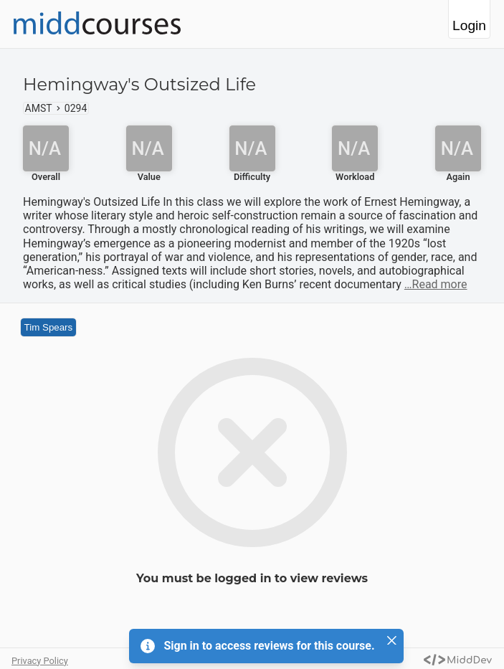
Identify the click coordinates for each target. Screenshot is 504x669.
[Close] (392, 640)
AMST (38, 108)
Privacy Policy (39, 660)
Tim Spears (48, 327)
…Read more (435, 284)
